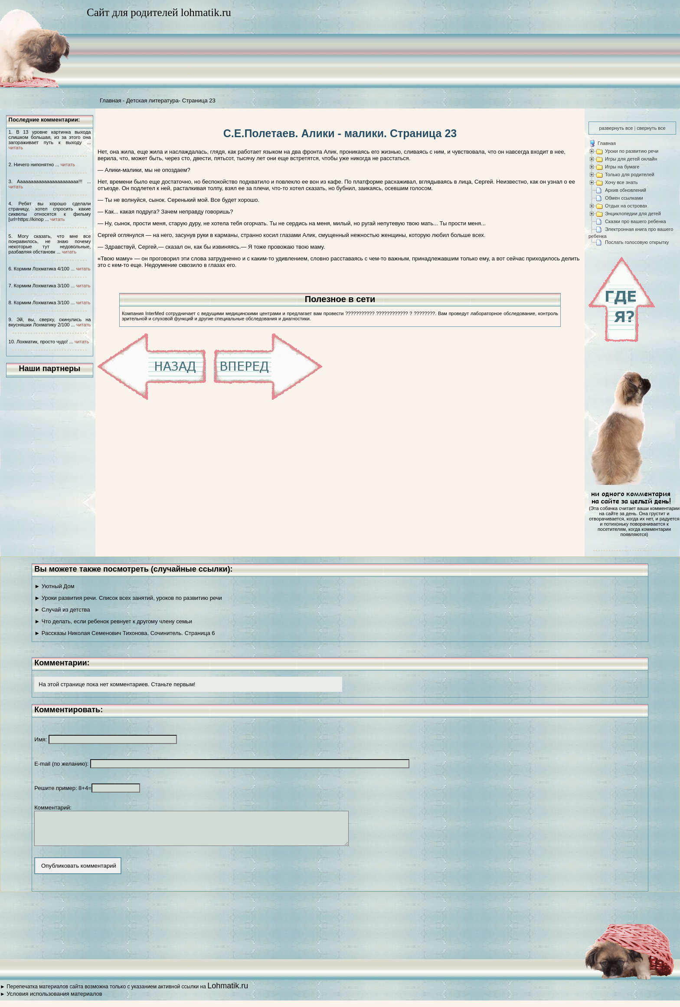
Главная (110, 100)
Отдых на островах (626, 205)
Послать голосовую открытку (637, 242)
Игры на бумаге (622, 166)
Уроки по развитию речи (631, 151)
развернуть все (616, 128)
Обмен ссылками (624, 198)
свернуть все (651, 128)
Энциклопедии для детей (633, 213)
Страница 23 (199, 100)
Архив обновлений (625, 190)
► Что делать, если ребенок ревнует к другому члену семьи (113, 621)
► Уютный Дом (54, 586)
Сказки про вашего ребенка (635, 221)
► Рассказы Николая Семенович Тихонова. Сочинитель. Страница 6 (124, 633)
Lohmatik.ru (227, 992)
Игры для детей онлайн (631, 158)
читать (16, 147)
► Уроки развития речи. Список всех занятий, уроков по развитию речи (128, 598)
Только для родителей (629, 174)
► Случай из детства (62, 609)
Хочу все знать (621, 182)
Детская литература (152, 100)
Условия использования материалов (54, 1000)
